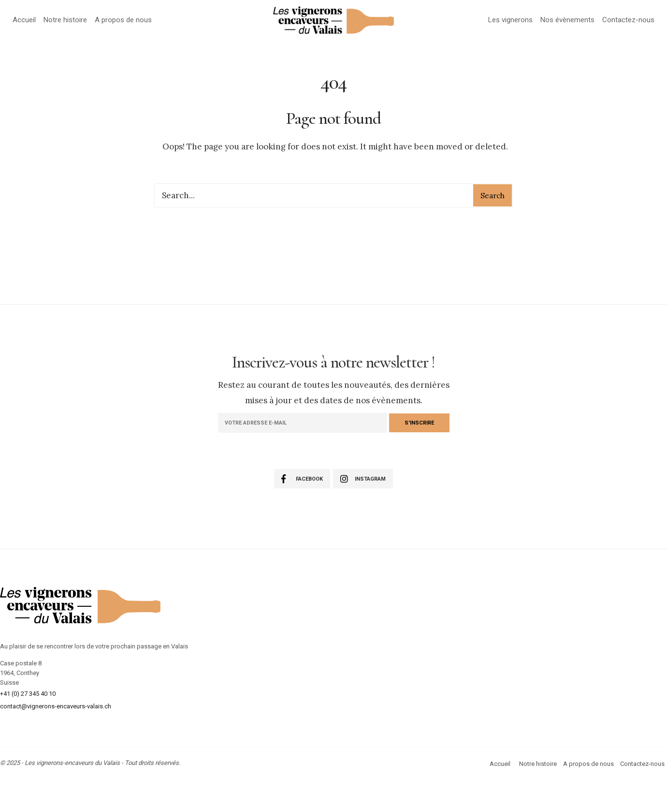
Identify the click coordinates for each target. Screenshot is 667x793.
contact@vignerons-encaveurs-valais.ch (55, 706)
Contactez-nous (628, 19)
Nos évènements (567, 19)
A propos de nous (123, 19)
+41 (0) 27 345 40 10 (28, 693)
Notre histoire (65, 19)
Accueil (24, 19)
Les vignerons (510, 19)
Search (492, 195)
